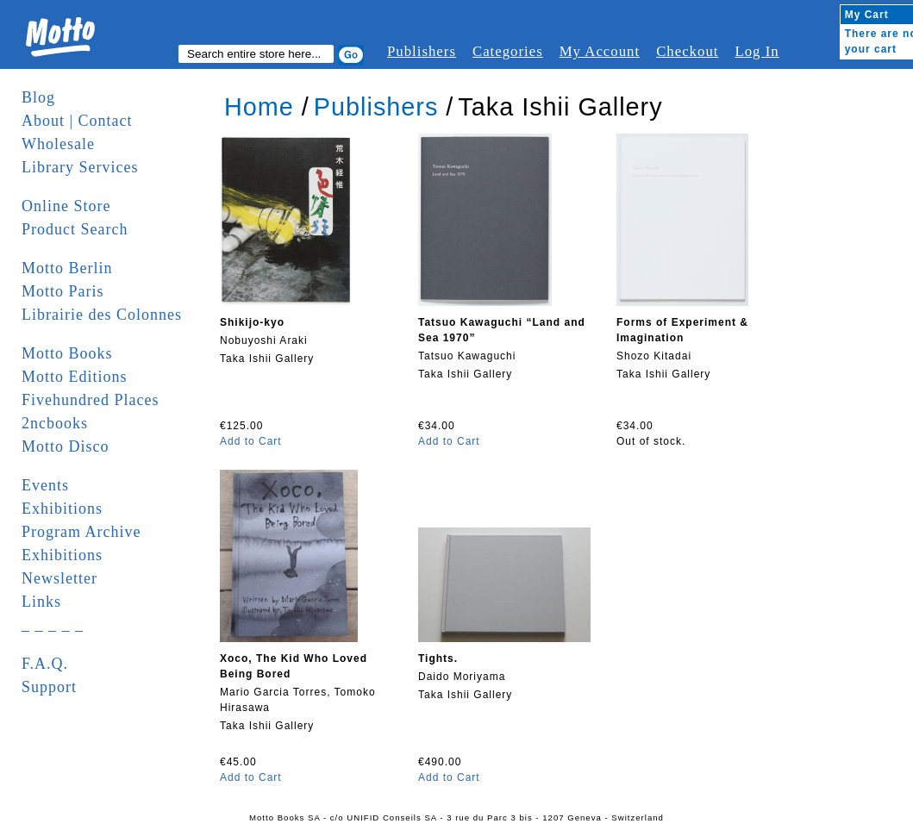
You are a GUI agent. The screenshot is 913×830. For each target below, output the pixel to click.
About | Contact (77, 120)
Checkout (687, 51)
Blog (38, 97)
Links (41, 601)
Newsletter (59, 578)
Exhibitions (62, 508)
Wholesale (58, 144)
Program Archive (81, 531)
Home (259, 107)
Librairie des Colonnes (102, 314)
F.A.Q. (45, 663)
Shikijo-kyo (252, 322)
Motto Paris (63, 291)
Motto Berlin (67, 268)
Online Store (66, 206)
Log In (757, 51)
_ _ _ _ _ (53, 624)
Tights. (438, 658)
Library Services (80, 167)
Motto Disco (65, 446)
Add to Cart (251, 441)
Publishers (421, 51)
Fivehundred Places (90, 400)
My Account (600, 51)
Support (49, 687)
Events (45, 485)
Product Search (75, 229)
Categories (507, 51)
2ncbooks (55, 423)
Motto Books (67, 353)
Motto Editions (75, 376)
